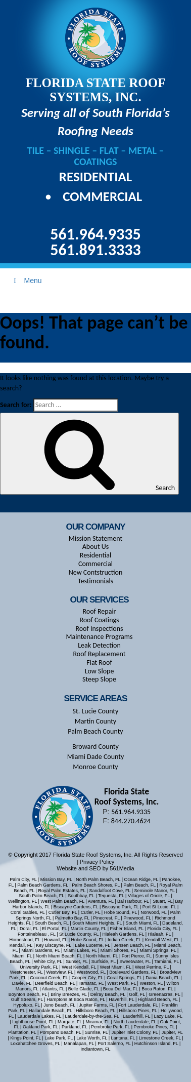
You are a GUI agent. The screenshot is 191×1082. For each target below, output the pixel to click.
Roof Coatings (99, 620)
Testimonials (95, 581)
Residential (95, 176)
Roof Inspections (99, 628)
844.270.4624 (131, 821)
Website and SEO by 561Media (95, 868)
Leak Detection (99, 645)
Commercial (102, 196)
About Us (95, 546)
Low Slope (99, 671)
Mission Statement (95, 538)
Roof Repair (99, 611)
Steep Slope (99, 679)
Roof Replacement (99, 654)
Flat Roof (99, 662)
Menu (26, 280)
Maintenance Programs (99, 636)
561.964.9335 (95, 234)
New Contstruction (96, 572)
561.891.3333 (95, 250)
